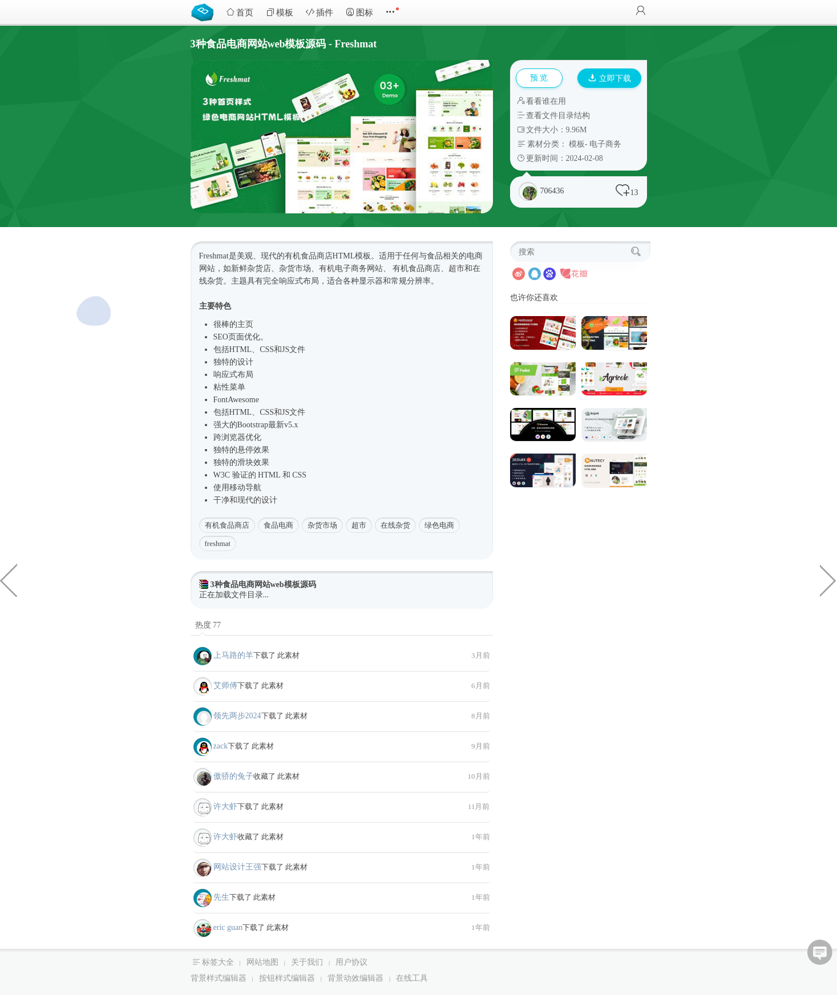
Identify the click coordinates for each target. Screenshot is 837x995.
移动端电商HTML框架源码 (828, 580)
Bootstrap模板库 (205, 11)
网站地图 (262, 962)
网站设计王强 (237, 867)
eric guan (228, 927)
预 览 (539, 78)
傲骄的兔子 (233, 776)
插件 (319, 12)
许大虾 (225, 806)
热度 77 (208, 625)
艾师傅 (225, 685)
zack (220, 746)
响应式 (291, 281)
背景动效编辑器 (355, 978)
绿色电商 (439, 525)
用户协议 (351, 962)
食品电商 (278, 525)
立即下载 (610, 78)
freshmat (218, 543)
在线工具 (412, 978)
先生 (221, 897)
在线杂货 (395, 525)
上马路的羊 (233, 655)
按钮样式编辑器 (287, 978)
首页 (239, 12)
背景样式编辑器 (218, 978)
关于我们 (307, 962)
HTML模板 (352, 256)
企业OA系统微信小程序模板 (8, 580)
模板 (279, 12)
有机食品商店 (227, 525)
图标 (359, 12)
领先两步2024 (237, 715)
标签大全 (218, 962)
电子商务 (605, 144)
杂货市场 (322, 525)
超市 (358, 525)
